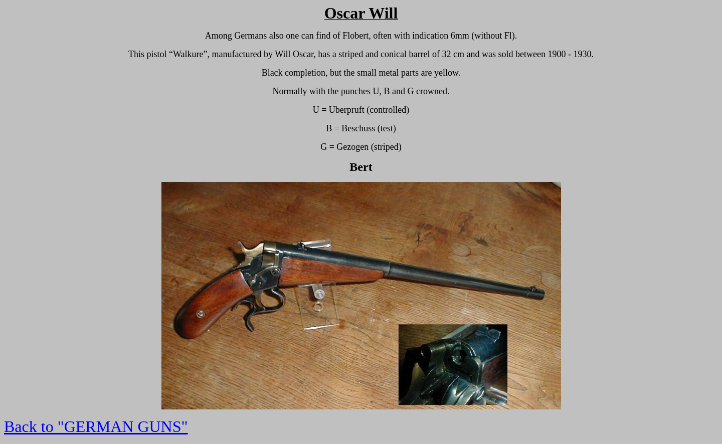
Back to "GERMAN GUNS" (96, 426)
